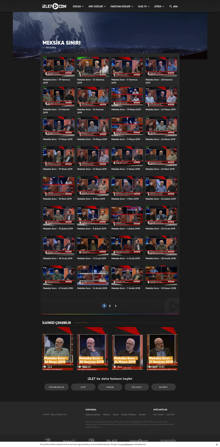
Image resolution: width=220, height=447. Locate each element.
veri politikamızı (127, 444)
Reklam (106, 414)
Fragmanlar (56, 387)
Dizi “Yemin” (158, 414)
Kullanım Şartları (93, 414)
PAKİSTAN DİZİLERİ (122, 6)
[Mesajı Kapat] (217, 444)
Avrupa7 (91, 441)
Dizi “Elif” (171, 414)
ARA (174, 6)
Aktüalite (49, 47)
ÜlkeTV (112, 441)
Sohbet (163, 387)
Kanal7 (47, 441)
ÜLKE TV (143, 6)
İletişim (142, 414)
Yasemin (168, 441)
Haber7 (139, 441)
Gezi (83, 387)
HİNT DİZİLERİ (97, 6)
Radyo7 (69, 441)
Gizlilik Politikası (128, 414)
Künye (116, 414)
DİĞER (159, 6)
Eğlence (137, 387)
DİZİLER (78, 6)
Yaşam (110, 387)
